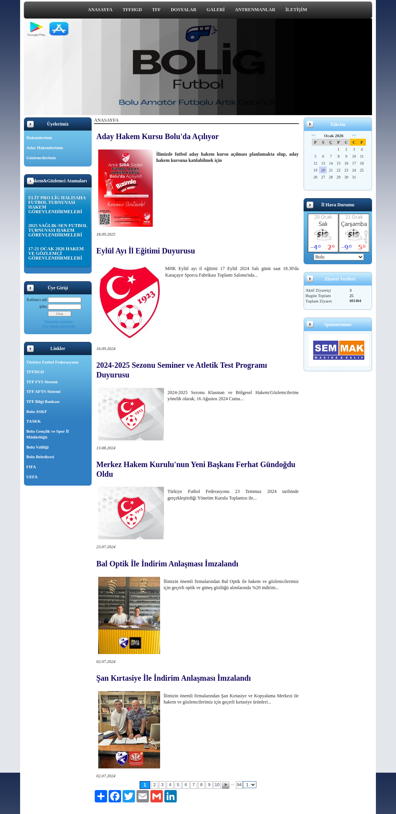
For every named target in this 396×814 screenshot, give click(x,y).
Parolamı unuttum (59, 321)
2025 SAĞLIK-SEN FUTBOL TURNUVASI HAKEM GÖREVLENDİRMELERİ (57, 230)
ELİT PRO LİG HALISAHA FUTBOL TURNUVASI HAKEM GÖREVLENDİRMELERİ (56, 204)
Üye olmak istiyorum (58, 326)
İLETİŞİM (296, 9)
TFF (156, 9)
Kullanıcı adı (37, 299)
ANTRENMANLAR (255, 9)
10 (217, 784)
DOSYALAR (183, 9)
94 (239, 784)
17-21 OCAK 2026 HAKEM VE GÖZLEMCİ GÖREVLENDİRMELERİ (56, 253)
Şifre (43, 306)
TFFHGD (132, 9)
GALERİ (216, 9)
